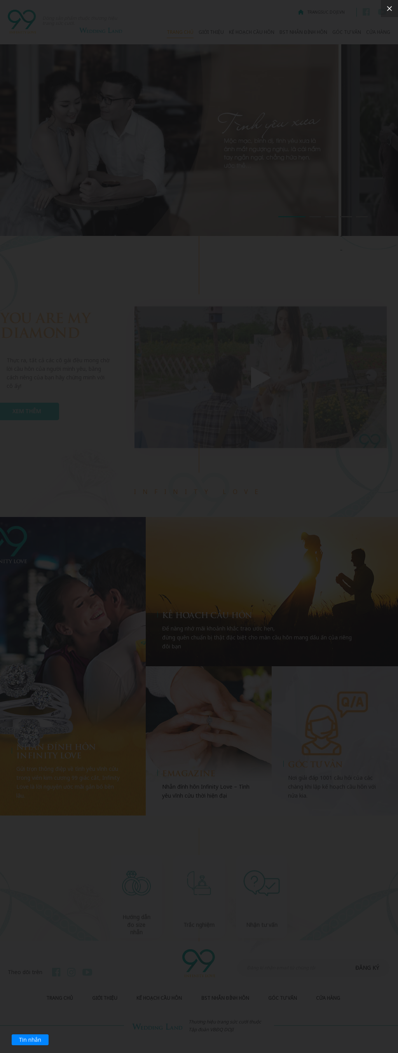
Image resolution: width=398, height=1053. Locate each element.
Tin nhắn (30, 1039)
